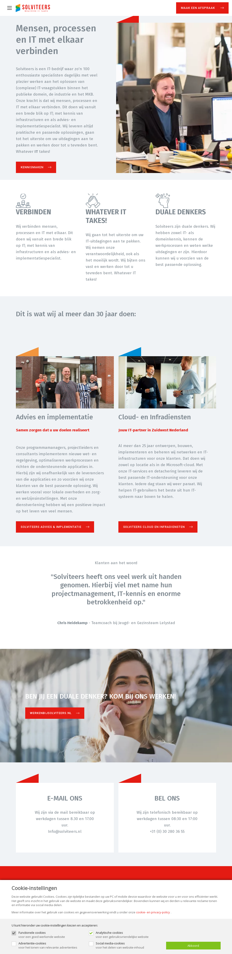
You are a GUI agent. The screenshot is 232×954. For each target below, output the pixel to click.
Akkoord (193, 946)
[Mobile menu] (9, 8)
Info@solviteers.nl (65, 831)
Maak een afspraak (198, 8)
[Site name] (33, 8)
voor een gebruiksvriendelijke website (129, 935)
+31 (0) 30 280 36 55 (167, 831)
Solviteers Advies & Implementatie (51, 527)
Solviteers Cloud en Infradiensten (154, 527)
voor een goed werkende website (51, 935)
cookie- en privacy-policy (153, 912)
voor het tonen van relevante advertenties (51, 945)
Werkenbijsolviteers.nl (51, 713)
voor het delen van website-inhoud (129, 945)
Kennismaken (32, 167)
